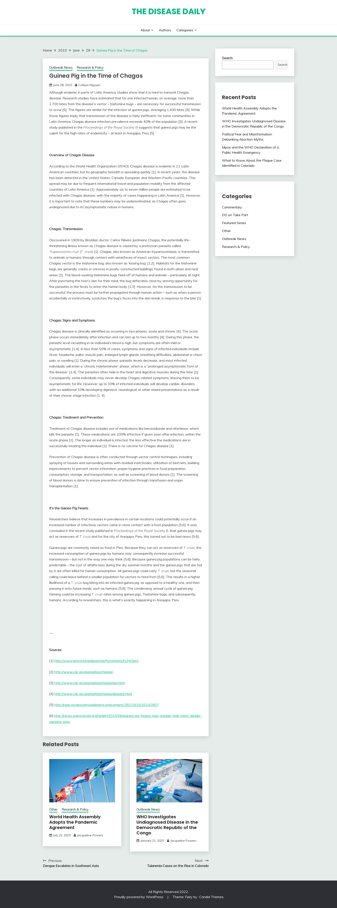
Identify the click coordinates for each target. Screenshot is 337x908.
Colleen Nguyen (89, 85)
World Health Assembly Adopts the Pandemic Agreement (75, 822)
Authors (165, 30)
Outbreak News (61, 67)
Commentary (232, 207)
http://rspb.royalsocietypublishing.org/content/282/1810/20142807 (106, 705)
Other (53, 809)
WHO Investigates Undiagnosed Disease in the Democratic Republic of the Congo (167, 825)
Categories (184, 30)
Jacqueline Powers (90, 835)
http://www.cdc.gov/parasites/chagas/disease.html (93, 694)
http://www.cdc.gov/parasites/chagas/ (83, 672)
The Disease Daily (168, 11)
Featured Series (234, 223)
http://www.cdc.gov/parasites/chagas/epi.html (89, 683)
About (145, 30)
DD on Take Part (235, 215)
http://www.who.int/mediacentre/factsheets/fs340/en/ (96, 661)
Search (227, 58)
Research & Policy (90, 67)
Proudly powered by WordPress (139, 897)
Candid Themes (211, 897)
